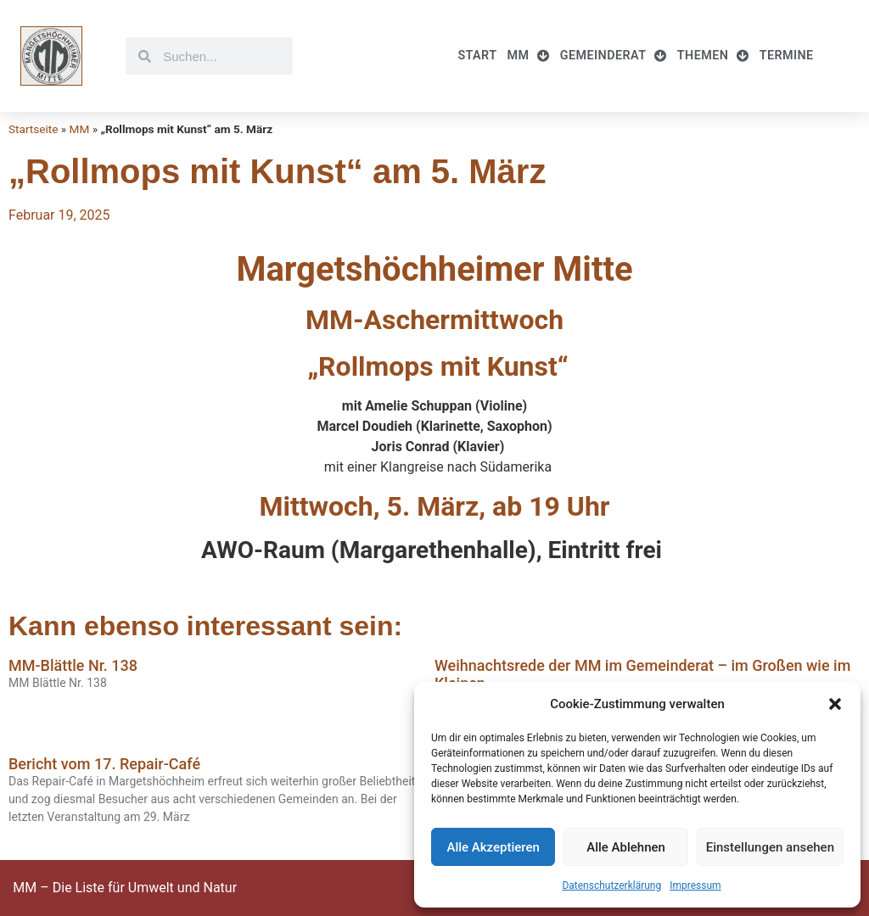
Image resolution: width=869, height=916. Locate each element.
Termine (787, 55)
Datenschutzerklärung (611, 885)
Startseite (33, 129)
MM (528, 56)
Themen (713, 56)
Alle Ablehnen (625, 847)
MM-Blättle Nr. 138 (72, 665)
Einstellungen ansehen (770, 847)
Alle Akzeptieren (492, 847)
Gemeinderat (613, 56)
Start (476, 55)
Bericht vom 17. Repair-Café (104, 764)
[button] (835, 703)
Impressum (695, 885)
